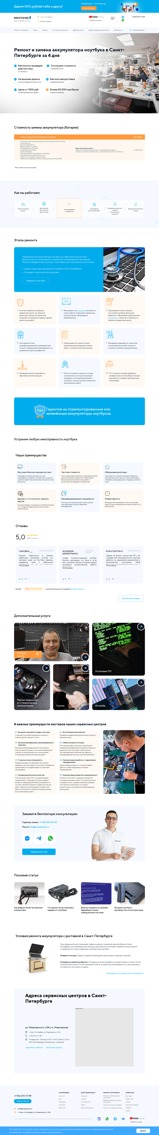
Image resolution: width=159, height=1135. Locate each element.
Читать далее (24, 566)
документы (113, 318)
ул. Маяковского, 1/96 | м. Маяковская (46, 1027)
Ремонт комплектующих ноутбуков (111, 1096)
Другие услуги (78, 30)
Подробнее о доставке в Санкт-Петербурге (124, 973)
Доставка (129, 1096)
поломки (81, 310)
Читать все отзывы (131, 598)
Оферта (128, 1108)
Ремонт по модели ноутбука (112, 1108)
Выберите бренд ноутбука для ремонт (112, 1101)
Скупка (83, 1099)
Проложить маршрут (54, 1047)
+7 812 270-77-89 (138, 17)
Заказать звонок (22, 1101)
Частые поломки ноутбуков (112, 1105)
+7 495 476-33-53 (48, 822)
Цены (35, 30)
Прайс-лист (130, 1099)
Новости (62, 1096)
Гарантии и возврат (132, 1105)
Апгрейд (84, 1096)
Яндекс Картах (78, 589)
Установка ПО (86, 1102)
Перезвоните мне (39, 852)
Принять (143, 1131)
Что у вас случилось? (60, 30)
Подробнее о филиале (34, 1047)
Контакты (62, 1105)
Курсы (83, 1105)
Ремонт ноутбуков (21, 30)
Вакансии (62, 1108)
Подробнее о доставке (35, 281)
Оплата (128, 1102)
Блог (60, 1099)
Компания (117, 30)
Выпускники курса (87, 1108)
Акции (44, 30)
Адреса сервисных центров (99, 30)
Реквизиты (62, 1102)
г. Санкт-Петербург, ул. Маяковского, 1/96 (34, 1112)
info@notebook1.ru (39, 827)
